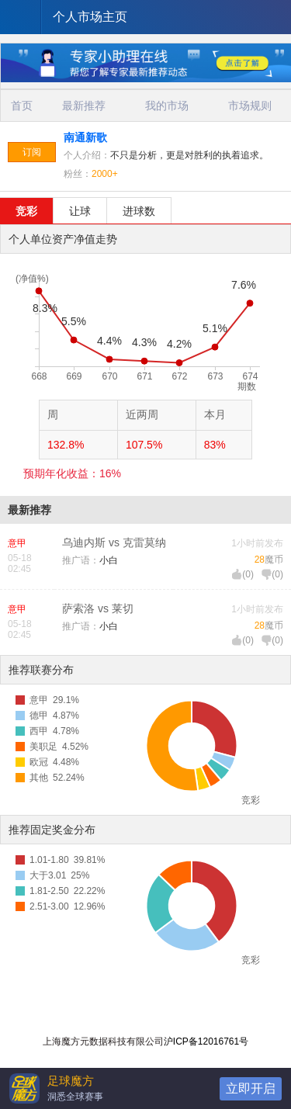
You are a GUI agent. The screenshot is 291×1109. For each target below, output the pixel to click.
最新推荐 (84, 105)
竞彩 (26, 211)
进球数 (139, 211)
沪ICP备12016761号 (206, 1041)
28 (260, 559)
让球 (80, 211)
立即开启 (250, 1088)
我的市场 (167, 105)
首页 (22, 105)
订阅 (32, 152)
